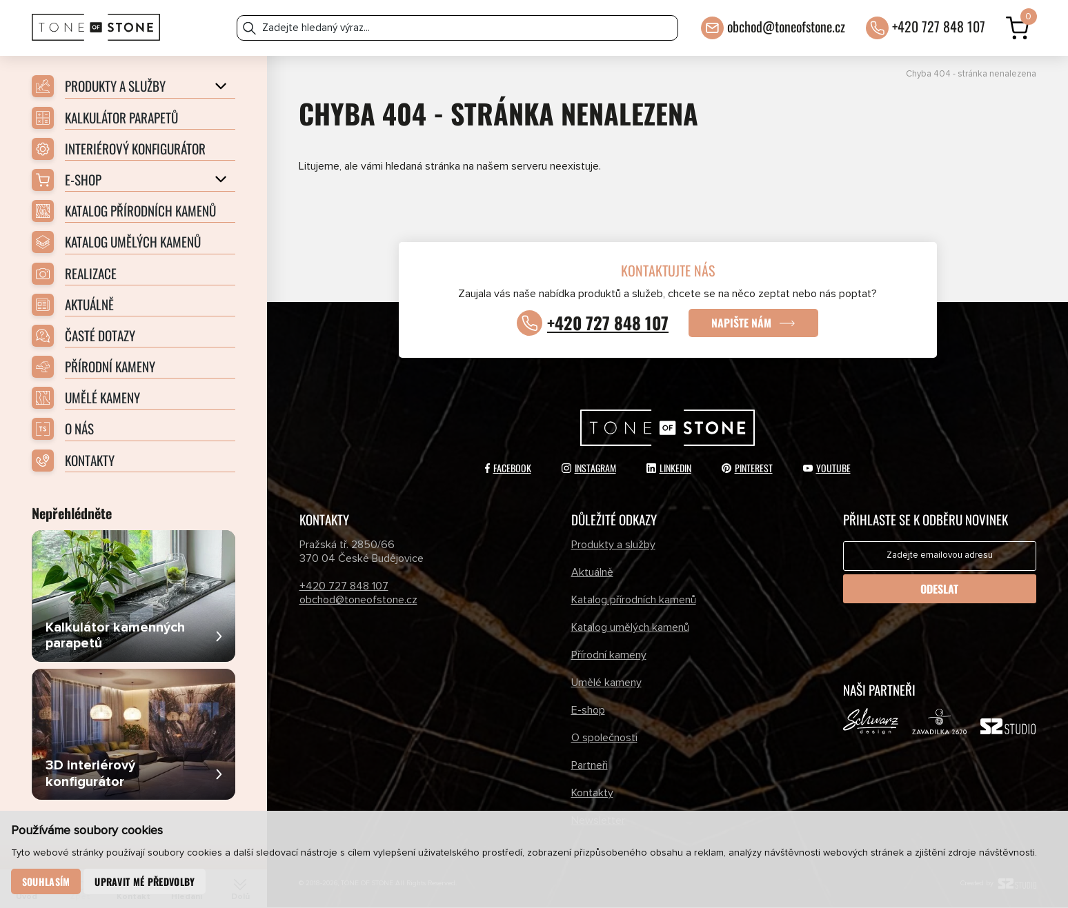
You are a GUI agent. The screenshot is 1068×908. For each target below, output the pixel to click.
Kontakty (592, 792)
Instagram (589, 468)
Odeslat (939, 589)
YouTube (827, 468)
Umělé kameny (606, 683)
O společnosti (604, 737)
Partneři (589, 765)
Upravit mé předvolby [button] (145, 881)
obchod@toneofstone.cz (786, 25)
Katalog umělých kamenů (630, 628)
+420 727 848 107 (938, 25)
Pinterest (747, 468)
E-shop (588, 710)
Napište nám (742, 323)
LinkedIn (668, 468)
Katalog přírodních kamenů (633, 600)
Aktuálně (592, 572)
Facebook (508, 468)
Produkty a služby (613, 545)
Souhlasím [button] (46, 881)
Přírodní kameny (608, 655)
